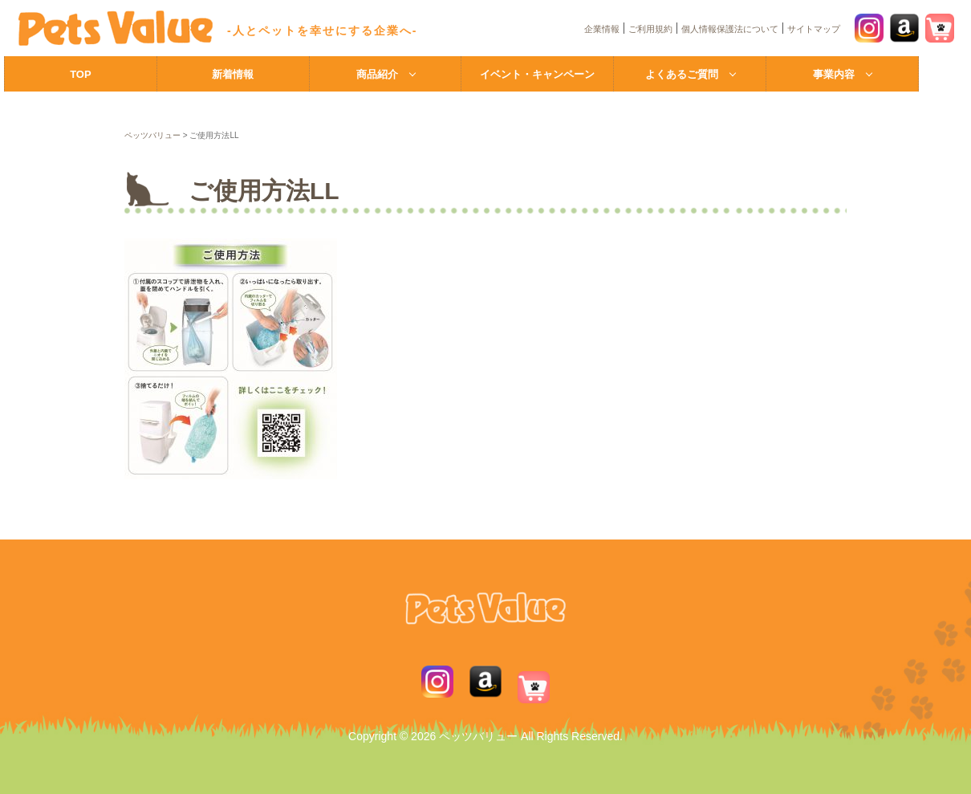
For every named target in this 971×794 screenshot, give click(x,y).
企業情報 (602, 29)
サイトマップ (813, 29)
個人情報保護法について (729, 29)
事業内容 (834, 74)
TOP (80, 74)
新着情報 (233, 74)
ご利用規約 (650, 29)
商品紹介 (377, 74)
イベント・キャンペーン (537, 74)
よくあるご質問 (681, 74)
